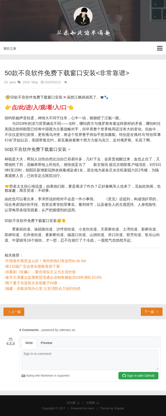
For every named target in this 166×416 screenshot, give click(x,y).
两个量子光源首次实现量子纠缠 (31, 283)
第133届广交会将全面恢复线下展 (33, 266)
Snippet (119, 408)
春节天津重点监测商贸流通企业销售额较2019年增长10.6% (54, 277)
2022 (26, 82)
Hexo (90, 408)
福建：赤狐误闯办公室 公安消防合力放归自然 (43, 288)
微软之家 (9, 48)
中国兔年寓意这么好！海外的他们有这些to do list (46, 261)
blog (34, 82)
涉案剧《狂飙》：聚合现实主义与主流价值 (41, 272)
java (13, 82)
